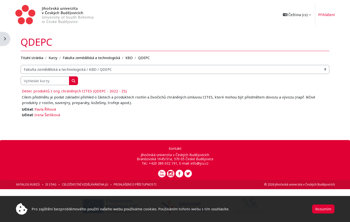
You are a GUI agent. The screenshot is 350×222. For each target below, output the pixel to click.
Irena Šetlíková (48, 114)
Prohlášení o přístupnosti (135, 184)
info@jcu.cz (199, 163)
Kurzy (53, 57)
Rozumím (323, 208)
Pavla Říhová (45, 109)
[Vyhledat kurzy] (45, 80)
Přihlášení (326, 14)
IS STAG (51, 184)
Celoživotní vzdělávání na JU (85, 184)
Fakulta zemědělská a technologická (92, 57)
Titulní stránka (32, 57)
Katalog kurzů (28, 184)
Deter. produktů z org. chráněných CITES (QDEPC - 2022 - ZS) (74, 91)
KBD (129, 57)
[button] (296, 14)
